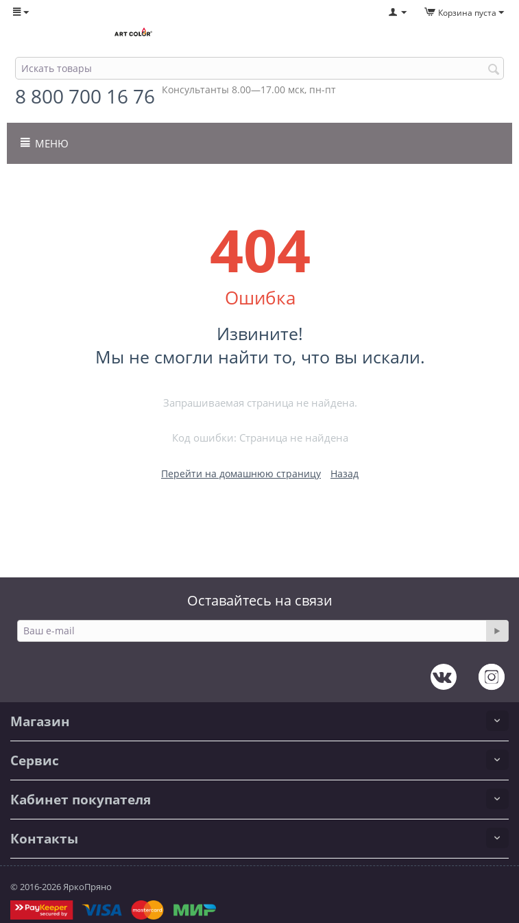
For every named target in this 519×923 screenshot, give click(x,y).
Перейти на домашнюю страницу (241, 473)
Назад (344, 473)
